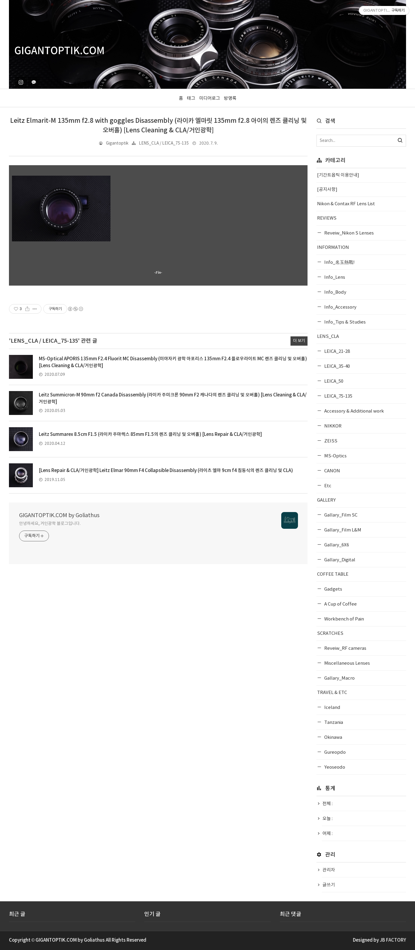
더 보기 (299, 340)
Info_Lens (334, 277)
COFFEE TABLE (332, 574)
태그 (191, 98)
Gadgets (332, 589)
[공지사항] (327, 189)
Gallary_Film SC (340, 515)
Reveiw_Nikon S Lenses (348, 233)
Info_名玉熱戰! (339, 262)
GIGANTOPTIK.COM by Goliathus (59, 515)
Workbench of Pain (343, 619)
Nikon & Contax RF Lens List (346, 203)
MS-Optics (335, 456)
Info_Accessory (339, 307)
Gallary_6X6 (336, 545)
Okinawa (332, 737)
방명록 (230, 98)
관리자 (328, 870)
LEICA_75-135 (337, 396)
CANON (331, 471)
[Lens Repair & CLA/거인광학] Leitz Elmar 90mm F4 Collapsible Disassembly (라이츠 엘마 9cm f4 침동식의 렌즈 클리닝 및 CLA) (166, 470)
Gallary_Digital (339, 560)
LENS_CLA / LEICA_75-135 (164, 143)
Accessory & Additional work (353, 411)
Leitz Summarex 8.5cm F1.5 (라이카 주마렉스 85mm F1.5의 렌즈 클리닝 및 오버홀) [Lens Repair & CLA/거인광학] (150, 434)
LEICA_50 (333, 381)
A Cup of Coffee (340, 604)
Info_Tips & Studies (344, 322)
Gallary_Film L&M (342, 530)
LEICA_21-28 (336, 351)
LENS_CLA (328, 336)
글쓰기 (328, 885)
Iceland (331, 707)
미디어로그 (209, 98)
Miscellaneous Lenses (346, 663)
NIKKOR (332, 426)
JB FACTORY (393, 940)
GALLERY (326, 500)
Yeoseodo (334, 767)
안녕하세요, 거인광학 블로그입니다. (50, 523)
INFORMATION (333, 247)
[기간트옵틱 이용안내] (338, 175)
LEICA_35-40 (336, 366)
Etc (327, 485)
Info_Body (334, 292)
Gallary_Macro (339, 678)
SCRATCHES (330, 633)
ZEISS (330, 441)
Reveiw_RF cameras (344, 648)
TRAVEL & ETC (332, 692)
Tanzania (333, 722)
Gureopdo (334, 752)
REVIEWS (326, 218)
